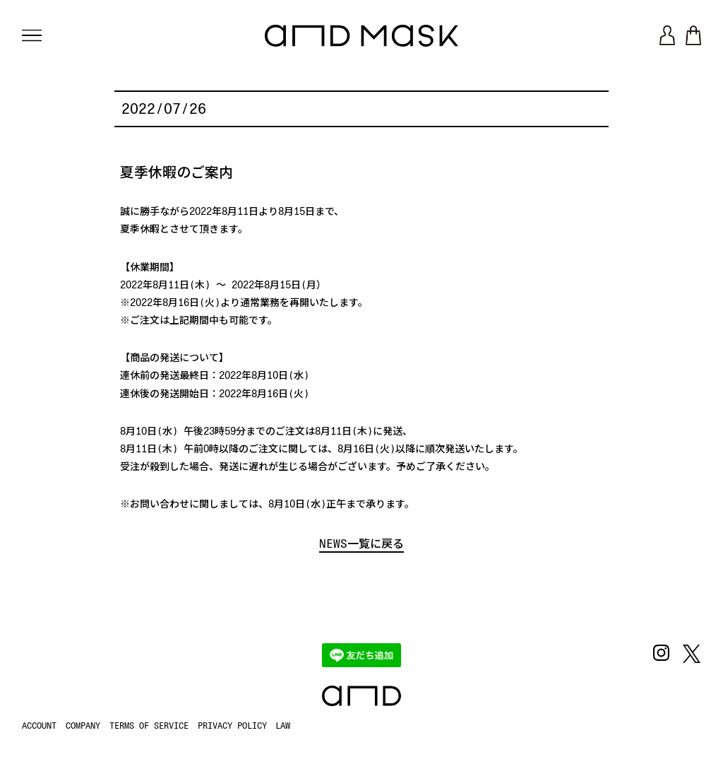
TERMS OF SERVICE (149, 726)
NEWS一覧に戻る (361, 543)
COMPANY (83, 726)
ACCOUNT (39, 726)
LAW (282, 726)
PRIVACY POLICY (232, 726)
